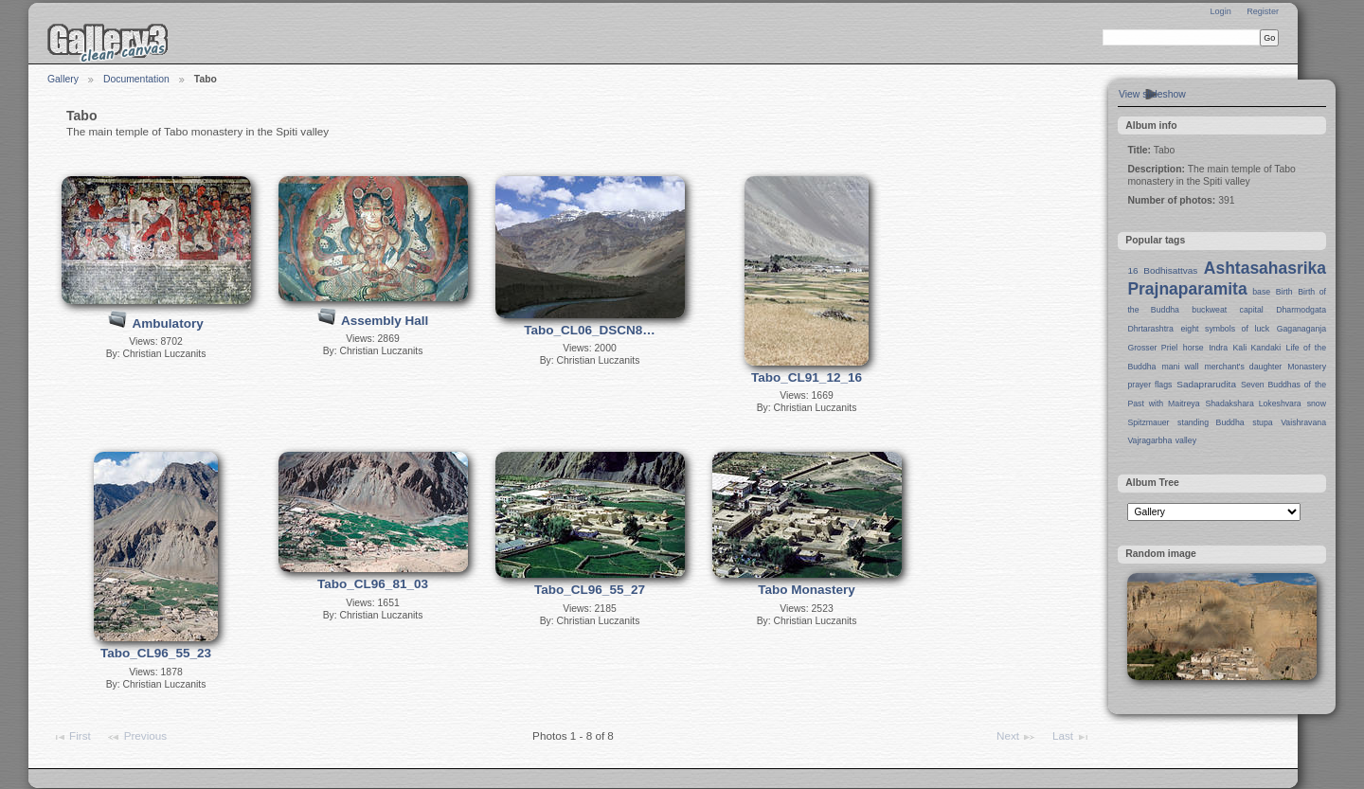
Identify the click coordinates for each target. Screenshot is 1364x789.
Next (1016, 736)
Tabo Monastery (806, 590)
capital (1252, 309)
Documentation (136, 79)
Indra (1218, 347)
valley (1186, 440)
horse (1193, 347)
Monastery (1306, 366)
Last (1071, 736)
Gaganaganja (1301, 328)
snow (1316, 403)
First (71, 736)
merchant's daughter (1243, 366)
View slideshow (1152, 94)
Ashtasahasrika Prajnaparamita (1226, 278)
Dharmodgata (1301, 309)
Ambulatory (168, 323)
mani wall (1180, 366)
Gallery (63, 79)
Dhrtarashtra (1150, 328)
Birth (1284, 291)
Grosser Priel (1152, 347)
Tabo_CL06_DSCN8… (589, 330)
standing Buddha (1211, 422)
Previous (136, 736)
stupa (1262, 422)
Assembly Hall (384, 321)
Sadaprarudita (1206, 384)
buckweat (1209, 309)
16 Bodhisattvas (1162, 270)
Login (1220, 11)
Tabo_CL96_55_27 (589, 590)
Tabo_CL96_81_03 (372, 584)
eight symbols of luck (1225, 328)
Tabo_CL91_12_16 (806, 377)
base (1261, 291)
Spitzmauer (1148, 422)
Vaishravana (1303, 422)
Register (1263, 11)
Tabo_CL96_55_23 (155, 653)
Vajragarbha (1149, 440)
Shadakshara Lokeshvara (1253, 403)
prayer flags (1149, 384)
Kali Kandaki (1257, 347)
